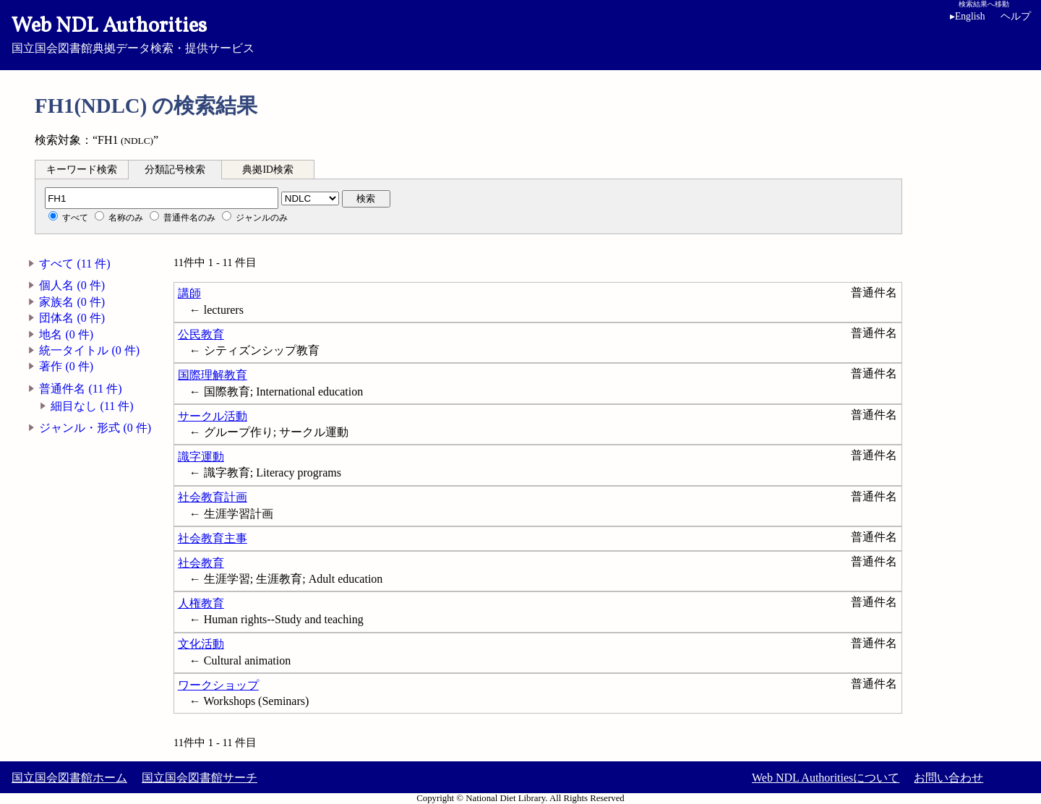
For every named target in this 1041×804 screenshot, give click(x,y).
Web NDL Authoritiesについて (825, 777)
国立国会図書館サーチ (199, 777)
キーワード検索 (81, 169)
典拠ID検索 (267, 169)
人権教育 (201, 603)
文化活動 (201, 644)
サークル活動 (212, 416)
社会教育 (201, 563)
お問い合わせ (948, 777)
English (970, 16)
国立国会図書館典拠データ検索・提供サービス (520, 33)
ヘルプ (1016, 16)
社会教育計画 (212, 497)
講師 (189, 293)
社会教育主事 (212, 538)
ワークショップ (218, 685)
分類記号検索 (175, 169)
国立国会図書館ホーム (69, 777)
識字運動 (201, 456)
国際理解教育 (212, 375)
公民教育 (201, 334)
